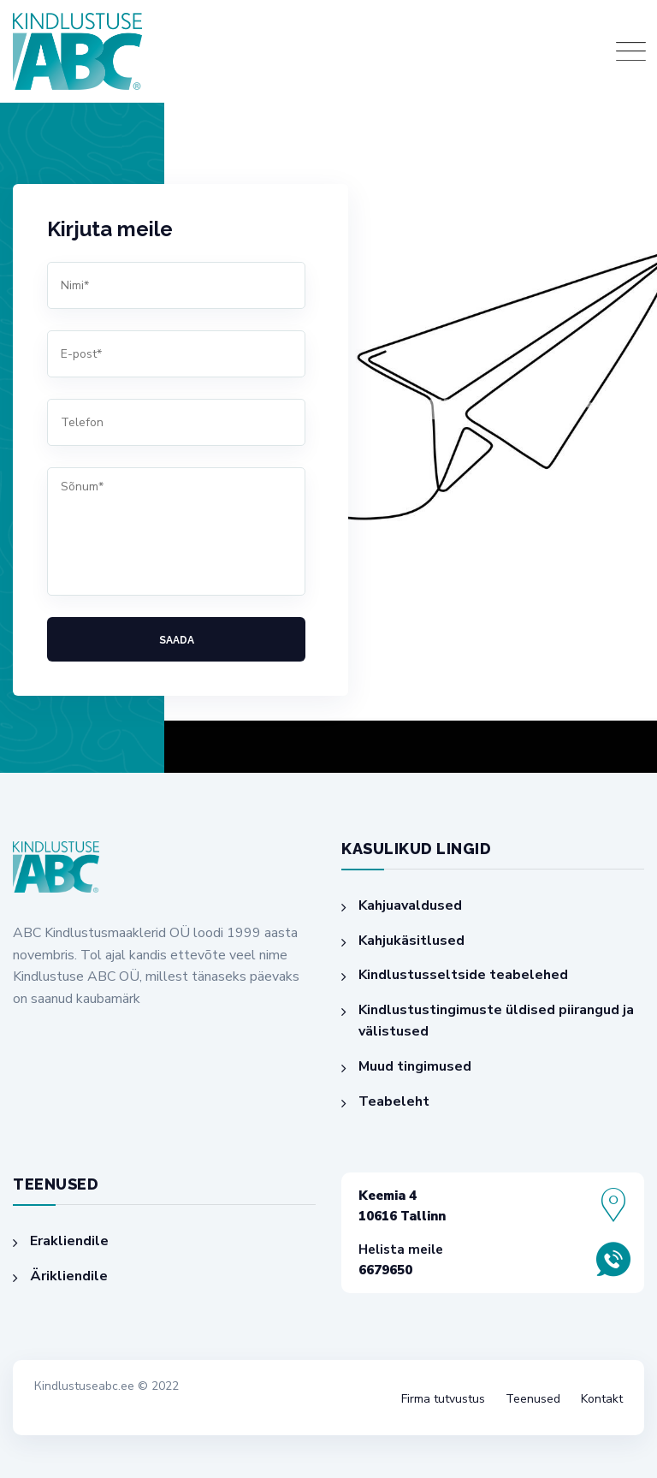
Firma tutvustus (443, 1399)
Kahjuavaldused (410, 905)
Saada (176, 640)
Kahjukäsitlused (411, 940)
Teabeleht (393, 1101)
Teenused (533, 1399)
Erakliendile (69, 1241)
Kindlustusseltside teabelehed (463, 974)
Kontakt (602, 1399)
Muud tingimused (414, 1066)
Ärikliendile (69, 1276)
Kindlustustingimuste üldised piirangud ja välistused (496, 1021)
